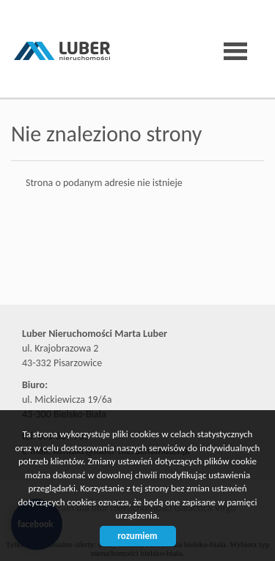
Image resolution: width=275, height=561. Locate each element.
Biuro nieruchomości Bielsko (124, 277)
